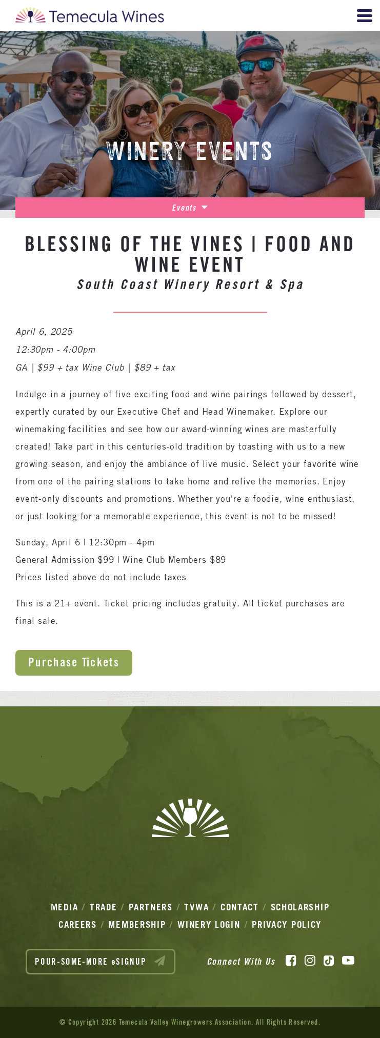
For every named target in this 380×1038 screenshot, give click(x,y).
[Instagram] (310, 960)
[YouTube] (348, 960)
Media (64, 907)
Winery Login (208, 924)
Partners (151, 907)
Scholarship (300, 907)
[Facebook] (291, 960)
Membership (137, 924)
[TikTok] (329, 960)
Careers (77, 924)
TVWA (196, 907)
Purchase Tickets (73, 662)
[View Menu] (364, 16)
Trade (103, 907)
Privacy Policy (287, 924)
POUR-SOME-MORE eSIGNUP (100, 961)
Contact (240, 907)
